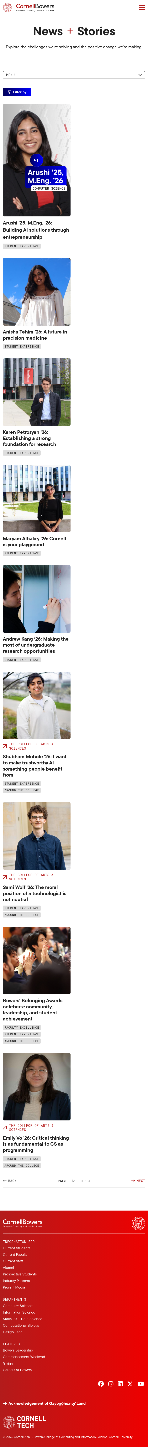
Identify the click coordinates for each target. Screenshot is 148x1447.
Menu (10, 74)
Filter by (19, 92)
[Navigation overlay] (142, 7)
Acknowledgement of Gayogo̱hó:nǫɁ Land (47, 1403)
